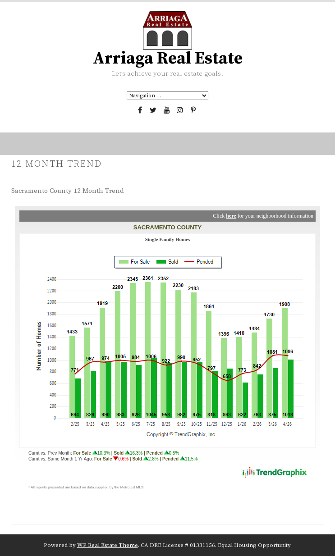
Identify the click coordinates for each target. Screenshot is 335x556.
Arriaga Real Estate (168, 58)
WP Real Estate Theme (107, 545)
